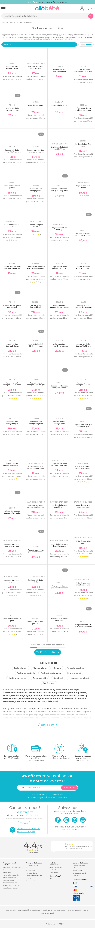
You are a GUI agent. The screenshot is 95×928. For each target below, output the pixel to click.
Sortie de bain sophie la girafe (12, 620)
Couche (57, 668)
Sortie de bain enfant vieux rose (59, 620)
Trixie (49, 701)
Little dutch (80, 698)
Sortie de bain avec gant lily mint (35, 67)
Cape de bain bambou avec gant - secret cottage (59, 388)
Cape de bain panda (59, 105)
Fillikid (48, 698)
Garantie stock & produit (11, 885)
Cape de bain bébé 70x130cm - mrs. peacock (35, 346)
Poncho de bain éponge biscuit (35, 306)
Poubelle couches (75, 668)
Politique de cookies (9, 878)
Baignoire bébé (40, 678)
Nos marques (30, 870)
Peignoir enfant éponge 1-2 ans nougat (36, 384)
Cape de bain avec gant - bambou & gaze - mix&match (83, 426)
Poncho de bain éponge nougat (12, 422)
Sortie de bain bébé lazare (83, 542)
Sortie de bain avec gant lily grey (59, 506)
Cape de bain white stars (11, 225)
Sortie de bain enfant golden (12, 187)
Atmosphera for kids (40, 692)
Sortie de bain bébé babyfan (35, 581)
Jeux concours (77, 870)
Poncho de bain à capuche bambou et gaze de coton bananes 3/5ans (83, 236)
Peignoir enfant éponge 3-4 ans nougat (59, 306)
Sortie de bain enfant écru (83, 145)
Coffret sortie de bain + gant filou (36, 623)
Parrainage (76, 876)
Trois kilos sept (70, 689)
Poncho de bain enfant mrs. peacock (12, 306)
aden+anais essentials (15, 692)
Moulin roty (9, 701)
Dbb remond (61, 695)
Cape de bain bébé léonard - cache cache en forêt (35, 468)
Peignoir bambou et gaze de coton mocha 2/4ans (83, 627)
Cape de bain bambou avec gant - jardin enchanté (35, 152)
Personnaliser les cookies (11, 875)
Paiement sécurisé (80, 880)
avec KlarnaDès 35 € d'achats (36, 752)
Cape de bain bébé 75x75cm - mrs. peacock (12, 110)
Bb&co (6, 695)
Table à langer (20, 668)
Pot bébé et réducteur (51, 673)
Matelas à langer (40, 668)
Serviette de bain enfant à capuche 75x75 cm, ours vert (59, 71)
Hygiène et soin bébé (79, 678)
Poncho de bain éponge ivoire (59, 422)
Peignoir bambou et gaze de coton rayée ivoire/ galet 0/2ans (12, 513)
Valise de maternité (79, 873)
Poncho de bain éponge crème (12, 67)
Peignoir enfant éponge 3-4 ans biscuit (59, 345)
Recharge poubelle (26, 673)
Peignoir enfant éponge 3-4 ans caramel (12, 346)
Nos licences (54, 872)
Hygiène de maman (17, 678)
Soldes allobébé (31, 881)
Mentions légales (31, 873)
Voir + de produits (47, 652)
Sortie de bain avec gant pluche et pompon (83, 507)
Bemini (15, 695)
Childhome (47, 695)
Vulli (55, 701)
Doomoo (13, 698)
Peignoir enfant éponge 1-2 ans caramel (12, 384)
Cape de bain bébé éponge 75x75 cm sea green (12, 152)
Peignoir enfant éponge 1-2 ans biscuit (12, 464)
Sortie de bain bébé (47, 913)
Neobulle (21, 701)
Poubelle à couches (81, 910)
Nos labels (53, 870)
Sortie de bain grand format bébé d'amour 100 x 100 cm (83, 468)
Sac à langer (49, 683)
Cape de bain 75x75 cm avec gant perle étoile (12, 267)
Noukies (34, 689)
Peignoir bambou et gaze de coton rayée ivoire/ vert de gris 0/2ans (36, 553)
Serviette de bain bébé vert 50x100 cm (59, 148)
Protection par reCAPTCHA (55, 924)
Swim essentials (36, 701)
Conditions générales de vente (13, 867)
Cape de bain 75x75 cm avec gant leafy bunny (36, 267)
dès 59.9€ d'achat (12, 752)
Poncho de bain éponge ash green (36, 422)
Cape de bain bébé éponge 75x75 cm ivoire (59, 268)
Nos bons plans (31, 868)
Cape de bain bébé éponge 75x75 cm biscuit (83, 268)
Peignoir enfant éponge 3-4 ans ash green (83, 307)
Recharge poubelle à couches (63, 910)
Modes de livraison (9, 880)
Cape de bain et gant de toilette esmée (59, 545)
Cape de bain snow (35, 105)
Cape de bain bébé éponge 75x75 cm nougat (83, 346)
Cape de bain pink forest (36, 225)
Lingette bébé (74, 673)
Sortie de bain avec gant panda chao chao (35, 506)
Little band (67, 698)
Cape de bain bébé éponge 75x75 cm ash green (83, 71)
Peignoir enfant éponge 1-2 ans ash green (83, 385)
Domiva (73, 695)
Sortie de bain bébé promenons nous (11, 545)
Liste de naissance (79, 865)
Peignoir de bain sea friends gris (59, 228)
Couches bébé (23, 910)
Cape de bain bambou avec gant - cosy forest (59, 190)
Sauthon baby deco (50, 689)
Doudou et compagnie (31, 698)
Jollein (56, 698)
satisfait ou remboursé (59, 751)
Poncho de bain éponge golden (35, 190)
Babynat (68, 692)
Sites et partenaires (56, 867)
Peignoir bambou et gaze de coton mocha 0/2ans (59, 588)
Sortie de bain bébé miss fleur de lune (83, 584)
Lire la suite (47, 725)
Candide (35, 695)
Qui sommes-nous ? (32, 865)
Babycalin (57, 692)
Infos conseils (77, 868)
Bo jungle (25, 695)
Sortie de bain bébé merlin (11, 581)
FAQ (51, 878)
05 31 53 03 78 (82, 760)
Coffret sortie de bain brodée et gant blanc (83, 109)
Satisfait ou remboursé (10, 888)
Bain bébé (58, 678)
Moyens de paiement (10, 883)
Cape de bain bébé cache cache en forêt (59, 464)
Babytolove (80, 692)
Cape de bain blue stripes (83, 187)
